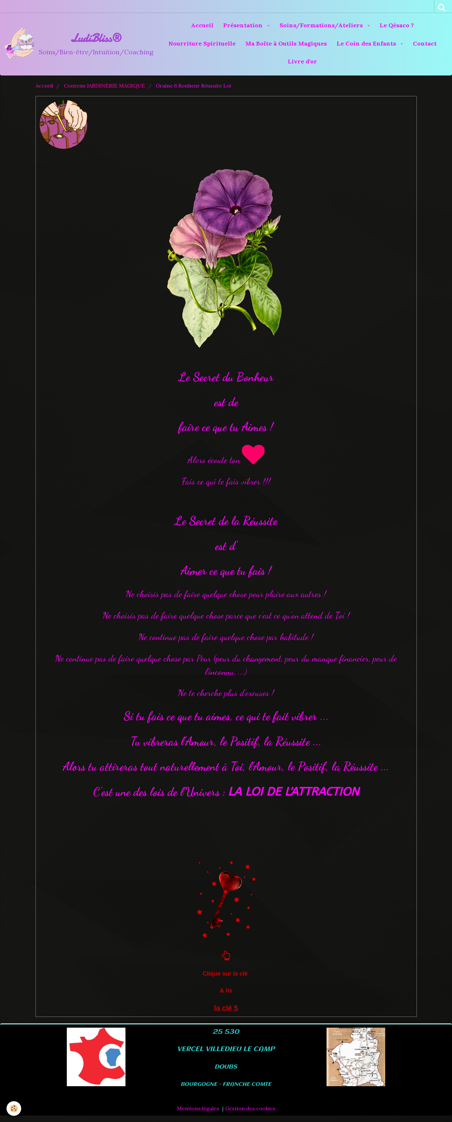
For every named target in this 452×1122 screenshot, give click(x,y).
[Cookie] (14, 1108)
